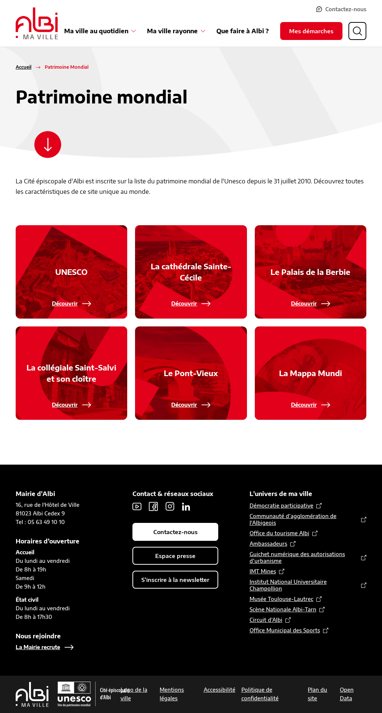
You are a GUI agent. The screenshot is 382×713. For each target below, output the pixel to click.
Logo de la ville (133, 693)
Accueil (23, 67)
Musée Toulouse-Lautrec (281, 599)
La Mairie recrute (38, 647)
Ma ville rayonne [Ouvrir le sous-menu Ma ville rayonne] (172, 31)
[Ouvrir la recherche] (357, 31)
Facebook (153, 506)
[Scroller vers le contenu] (47, 144)
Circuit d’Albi (266, 620)
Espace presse (175, 555)
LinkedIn (186, 506)
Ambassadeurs (268, 543)
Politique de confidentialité (260, 693)
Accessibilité (219, 689)
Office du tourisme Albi (279, 533)
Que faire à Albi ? (242, 31)
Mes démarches (311, 31)
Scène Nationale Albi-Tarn (283, 609)
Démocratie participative (281, 505)
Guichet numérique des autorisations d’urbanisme (297, 557)
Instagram (169, 506)
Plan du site (317, 693)
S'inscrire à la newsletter (175, 579)
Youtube (136, 506)
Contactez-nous (345, 9)
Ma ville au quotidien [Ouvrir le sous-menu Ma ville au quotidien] (96, 31)
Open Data (347, 693)
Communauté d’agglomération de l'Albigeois (293, 519)
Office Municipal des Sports (285, 630)
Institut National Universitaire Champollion (288, 585)
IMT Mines (263, 571)
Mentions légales (172, 693)
